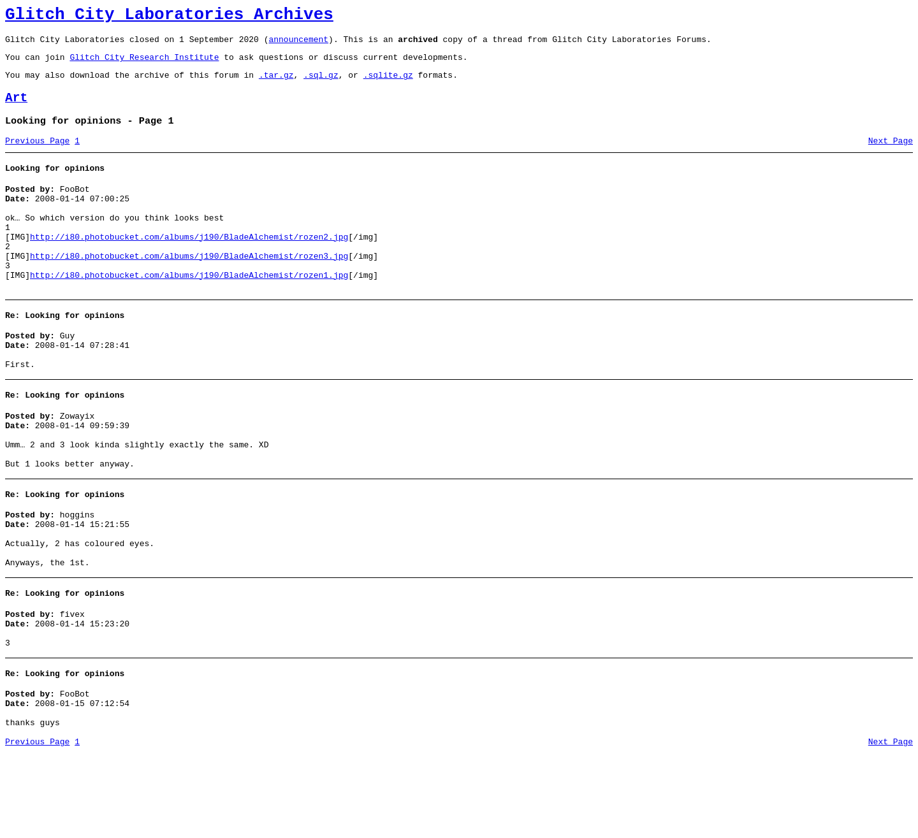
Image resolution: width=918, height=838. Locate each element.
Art (16, 109)
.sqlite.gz (388, 84)
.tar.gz (276, 84)
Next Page (890, 156)
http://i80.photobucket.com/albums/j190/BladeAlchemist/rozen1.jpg (189, 309)
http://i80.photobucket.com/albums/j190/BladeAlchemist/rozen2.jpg (189, 264)
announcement (298, 44)
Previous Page (37, 156)
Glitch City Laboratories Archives (169, 16)
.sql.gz (321, 84)
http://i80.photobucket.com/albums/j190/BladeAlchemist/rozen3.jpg (189, 287)
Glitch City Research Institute (144, 64)
